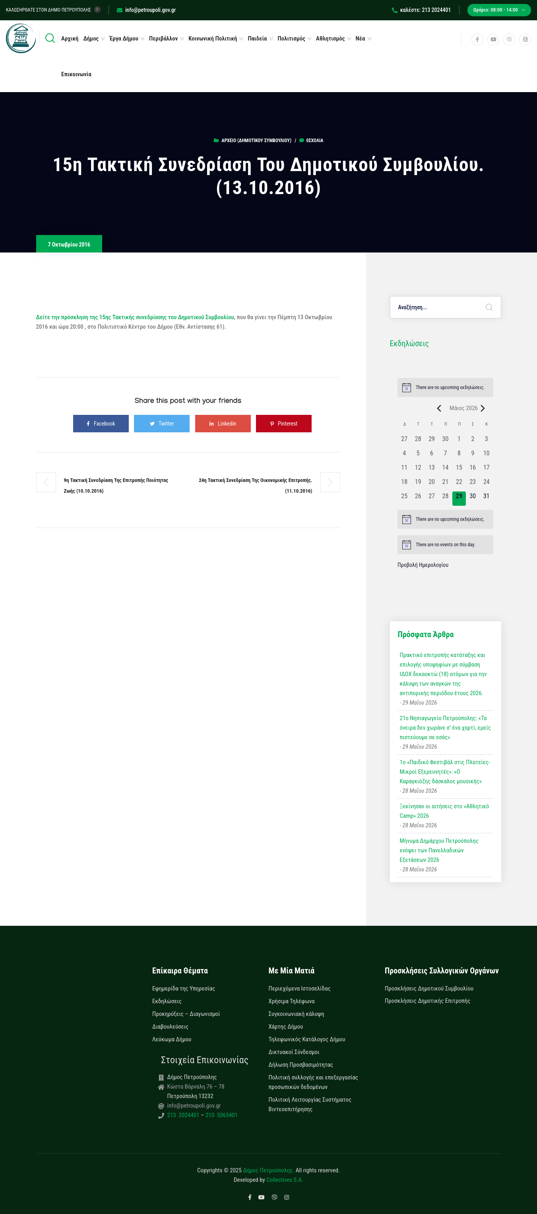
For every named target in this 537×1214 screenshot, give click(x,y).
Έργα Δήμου (123, 38)
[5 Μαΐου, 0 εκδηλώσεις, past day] (418, 456)
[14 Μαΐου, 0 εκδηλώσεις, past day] (445, 470)
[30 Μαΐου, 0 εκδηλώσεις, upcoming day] (472, 498)
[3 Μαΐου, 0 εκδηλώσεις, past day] (486, 441)
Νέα (360, 38)
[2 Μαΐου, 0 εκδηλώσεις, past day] (472, 441)
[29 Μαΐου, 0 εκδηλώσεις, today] (459, 498)
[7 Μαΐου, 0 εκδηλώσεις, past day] (445, 456)
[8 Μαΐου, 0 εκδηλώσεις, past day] (459, 456)
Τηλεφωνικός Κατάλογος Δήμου (307, 1039)
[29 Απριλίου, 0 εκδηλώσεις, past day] (431, 441)
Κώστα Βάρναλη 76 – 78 (196, 1086)
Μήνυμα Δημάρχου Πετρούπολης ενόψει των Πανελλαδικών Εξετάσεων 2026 (439, 850)
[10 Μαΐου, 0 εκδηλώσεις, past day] (486, 456)
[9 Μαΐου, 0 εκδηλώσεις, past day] (472, 456)
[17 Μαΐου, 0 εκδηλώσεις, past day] (486, 470)
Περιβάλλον (163, 38)
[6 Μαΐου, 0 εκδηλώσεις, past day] (431, 456)
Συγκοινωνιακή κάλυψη (296, 1013)
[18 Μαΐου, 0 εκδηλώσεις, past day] (404, 484)
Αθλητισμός (330, 38)
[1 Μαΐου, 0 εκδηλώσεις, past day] (459, 441)
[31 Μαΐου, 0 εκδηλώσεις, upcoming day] (486, 498)
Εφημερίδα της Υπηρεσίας (183, 988)
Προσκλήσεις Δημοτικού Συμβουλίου (429, 988)
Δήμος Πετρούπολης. (268, 1170)
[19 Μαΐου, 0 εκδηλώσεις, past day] (418, 484)
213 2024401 (184, 1115)
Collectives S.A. (284, 1179)
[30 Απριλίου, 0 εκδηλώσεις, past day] (445, 441)
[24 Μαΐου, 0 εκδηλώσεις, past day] (486, 484)
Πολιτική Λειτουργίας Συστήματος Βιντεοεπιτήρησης (310, 1104)
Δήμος (91, 38)
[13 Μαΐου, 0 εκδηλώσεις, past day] (431, 470)
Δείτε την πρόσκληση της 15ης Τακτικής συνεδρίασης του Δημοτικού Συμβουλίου (135, 317)
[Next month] (482, 408)
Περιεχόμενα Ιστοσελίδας (300, 988)
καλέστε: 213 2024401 (421, 10)
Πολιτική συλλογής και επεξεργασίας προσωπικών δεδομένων (313, 1082)
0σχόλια (311, 140)
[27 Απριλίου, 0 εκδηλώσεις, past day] (404, 441)
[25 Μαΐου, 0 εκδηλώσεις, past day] (404, 498)
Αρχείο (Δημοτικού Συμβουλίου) (256, 140)
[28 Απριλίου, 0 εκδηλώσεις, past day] (418, 441)
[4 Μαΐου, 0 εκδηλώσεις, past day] (404, 456)
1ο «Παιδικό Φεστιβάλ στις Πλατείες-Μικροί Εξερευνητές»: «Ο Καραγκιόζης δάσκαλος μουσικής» (445, 772)
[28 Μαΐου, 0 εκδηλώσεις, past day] (445, 498)
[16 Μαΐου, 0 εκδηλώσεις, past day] (472, 470)
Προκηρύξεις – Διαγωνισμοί (186, 1013)
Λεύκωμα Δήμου (171, 1039)
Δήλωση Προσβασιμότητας (301, 1064)
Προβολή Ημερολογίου (422, 565)
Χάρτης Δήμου (286, 1026)
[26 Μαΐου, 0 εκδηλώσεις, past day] (418, 498)
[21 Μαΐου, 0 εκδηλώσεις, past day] (445, 484)
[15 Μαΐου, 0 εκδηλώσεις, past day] (459, 470)
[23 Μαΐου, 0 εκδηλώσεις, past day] (472, 484)
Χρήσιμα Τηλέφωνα (292, 1001)
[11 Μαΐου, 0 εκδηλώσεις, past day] (404, 470)
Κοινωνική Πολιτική (212, 38)
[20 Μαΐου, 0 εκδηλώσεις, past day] (431, 484)
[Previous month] (439, 408)
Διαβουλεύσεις (170, 1026)
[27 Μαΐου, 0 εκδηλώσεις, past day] (431, 498)
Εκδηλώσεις (167, 1001)
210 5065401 (220, 1115)
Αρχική (69, 38)
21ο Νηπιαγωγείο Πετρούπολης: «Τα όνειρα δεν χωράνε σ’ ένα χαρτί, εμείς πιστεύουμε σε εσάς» (445, 728)
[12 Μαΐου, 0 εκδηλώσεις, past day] (418, 470)
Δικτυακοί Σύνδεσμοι (294, 1052)
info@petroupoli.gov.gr (146, 10)
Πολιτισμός (292, 38)
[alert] (445, 387)
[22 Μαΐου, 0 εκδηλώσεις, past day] (459, 484)
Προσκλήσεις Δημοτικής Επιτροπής (427, 1000)
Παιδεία (257, 38)
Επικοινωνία (76, 74)
